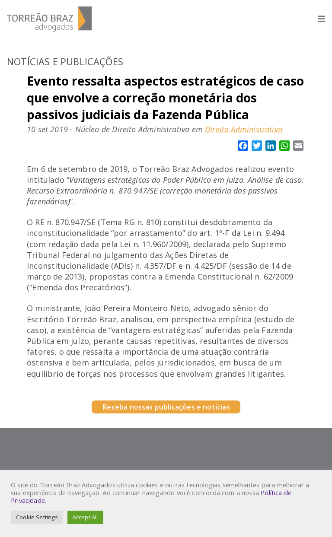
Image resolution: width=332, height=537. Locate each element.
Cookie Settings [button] (37, 517)
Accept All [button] (85, 517)
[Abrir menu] (317, 18)
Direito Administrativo (243, 129)
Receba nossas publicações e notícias (166, 407)
